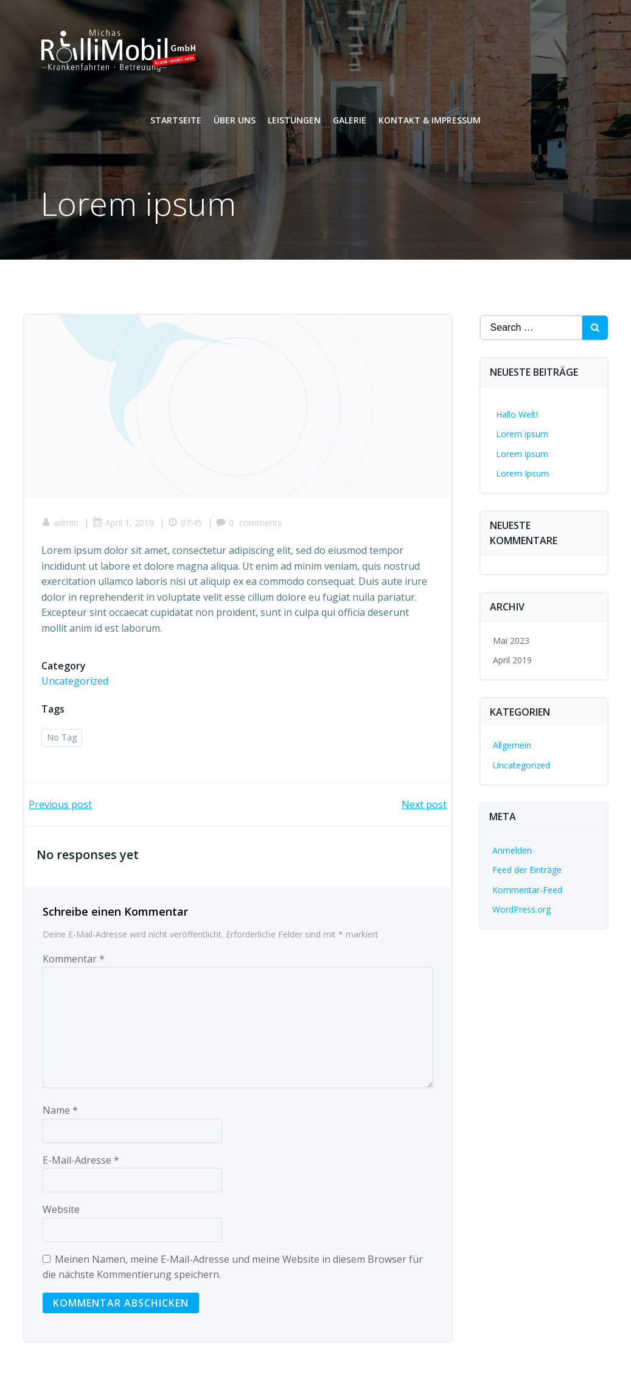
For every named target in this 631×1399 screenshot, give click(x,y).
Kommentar (74, 961)
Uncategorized (76, 682)
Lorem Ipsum (522, 473)
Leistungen (294, 122)
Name (60, 1112)
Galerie (349, 122)
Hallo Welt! (517, 414)
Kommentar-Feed (527, 890)
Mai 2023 (511, 640)
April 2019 (512, 660)
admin (61, 524)
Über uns (235, 122)
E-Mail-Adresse (81, 1162)
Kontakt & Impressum (429, 122)
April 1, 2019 (124, 524)
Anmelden (512, 850)
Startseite (175, 122)
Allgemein (512, 745)
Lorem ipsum (522, 434)
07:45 (186, 524)
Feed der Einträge (527, 870)
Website (61, 1211)
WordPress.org (521, 909)
